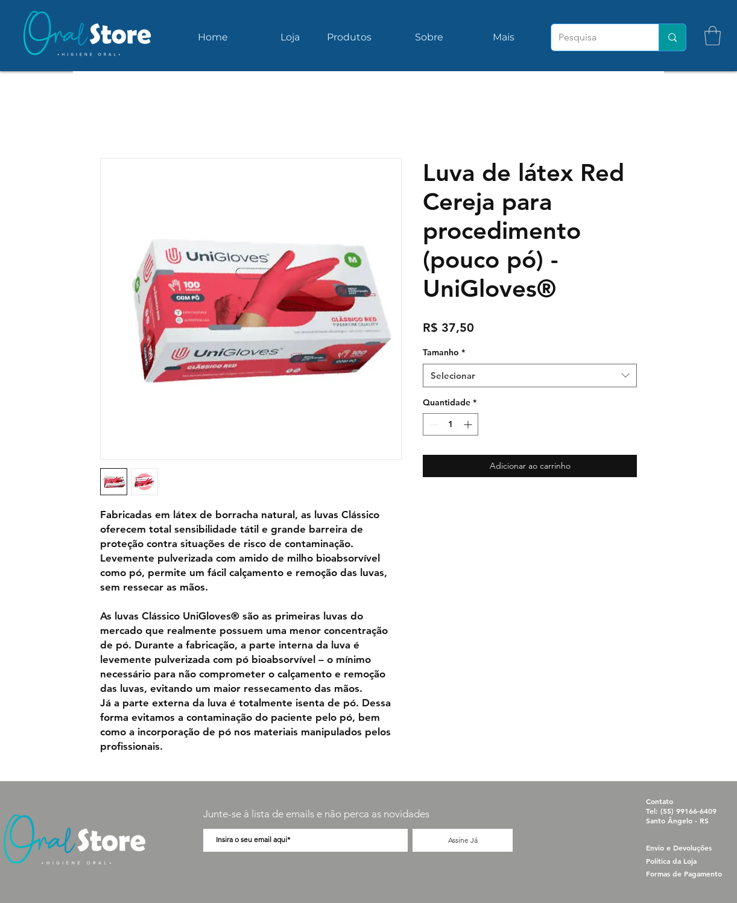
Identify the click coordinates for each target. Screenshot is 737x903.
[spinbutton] (450, 424)
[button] (712, 35)
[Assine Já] (463, 840)
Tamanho (444, 352)
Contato (659, 801)
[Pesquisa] (595, 37)
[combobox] (530, 375)
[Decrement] (432, 424)
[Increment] (468, 424)
